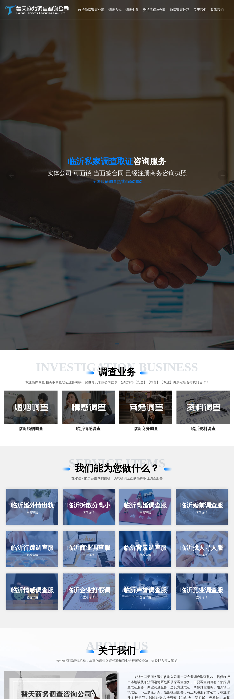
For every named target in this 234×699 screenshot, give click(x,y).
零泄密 (82, 192)
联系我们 (217, 10)
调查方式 (115, 10)
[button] (117, 336)
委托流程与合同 (154, 10)
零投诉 (107, 192)
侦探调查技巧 (179, 10)
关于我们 (200, 10)
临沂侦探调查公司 (91, 10)
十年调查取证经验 (141, 192)
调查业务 (132, 10)
